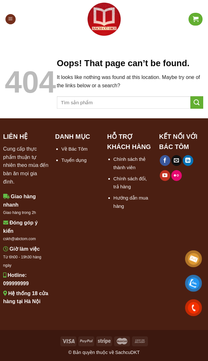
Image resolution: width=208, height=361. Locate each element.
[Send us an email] (176, 160)
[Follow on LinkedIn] (188, 160)
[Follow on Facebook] (165, 160)
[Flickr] (176, 175)
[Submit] (196, 102)
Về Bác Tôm (74, 149)
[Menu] (10, 19)
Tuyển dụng (74, 160)
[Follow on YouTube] (165, 175)
